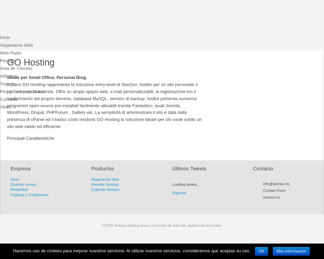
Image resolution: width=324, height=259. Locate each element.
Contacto (9, 99)
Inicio (5, 37)
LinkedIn (296, 205)
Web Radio (11, 52)
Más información (291, 251)
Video (5, 107)
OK (261, 251)
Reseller (8, 60)
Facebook (278, 205)
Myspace (284, 205)
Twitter (272, 205)
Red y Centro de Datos (22, 91)
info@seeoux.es (276, 184)
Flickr (290, 205)
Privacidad (19, 189)
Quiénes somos (23, 184)
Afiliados (8, 76)
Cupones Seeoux (105, 189)
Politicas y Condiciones (29, 195)
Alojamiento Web (16, 45)
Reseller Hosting (105, 184)
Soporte (7, 83)
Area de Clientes (16, 68)
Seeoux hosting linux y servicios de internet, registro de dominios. (50, 18)
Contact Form (274, 190)
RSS (266, 205)
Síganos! (179, 193)
